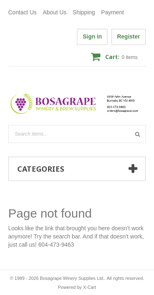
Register (128, 36)
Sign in (92, 36)
